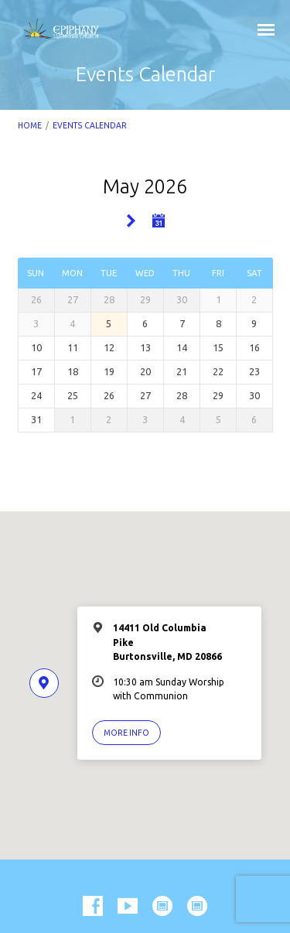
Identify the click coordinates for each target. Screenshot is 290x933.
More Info (126, 732)
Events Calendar (90, 125)
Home (30, 125)
